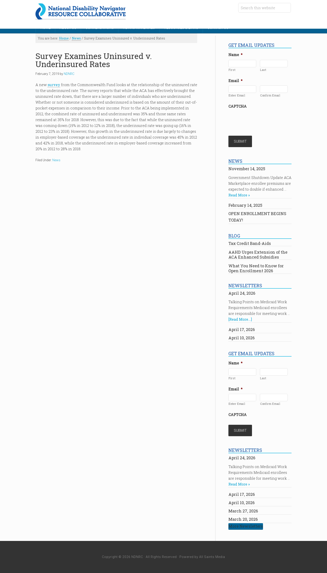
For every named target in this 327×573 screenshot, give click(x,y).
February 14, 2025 (245, 205)
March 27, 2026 (243, 511)
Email (235, 80)
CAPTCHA (237, 106)
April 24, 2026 (241, 293)
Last (263, 70)
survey (54, 84)
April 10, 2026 (241, 337)
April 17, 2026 (241, 329)
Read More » (239, 195)
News (56, 160)
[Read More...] (240, 319)
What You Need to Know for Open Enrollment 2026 (256, 268)
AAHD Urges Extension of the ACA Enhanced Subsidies (257, 254)
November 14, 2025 (246, 168)
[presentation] (262, 120)
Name (235, 54)
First (232, 70)
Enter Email (237, 95)
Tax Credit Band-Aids (249, 243)
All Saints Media (212, 557)
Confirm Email (270, 95)
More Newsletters (245, 526)
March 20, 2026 (243, 519)
